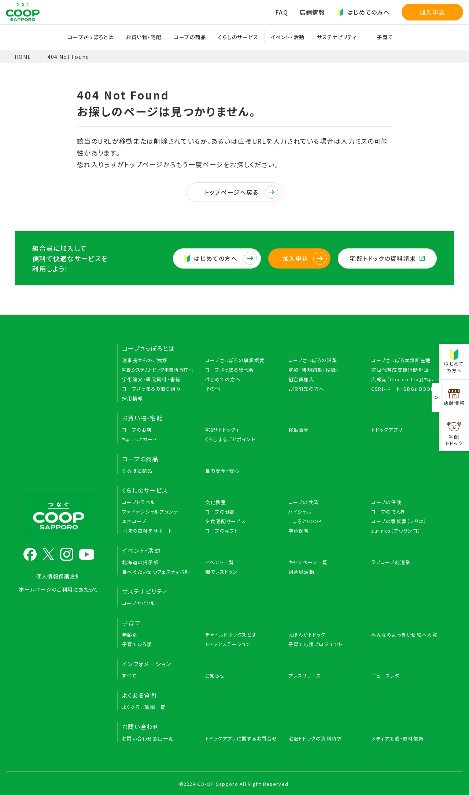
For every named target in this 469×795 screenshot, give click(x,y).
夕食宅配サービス (225, 521)
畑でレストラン (221, 571)
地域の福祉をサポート (147, 530)
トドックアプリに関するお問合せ (241, 738)
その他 (213, 388)
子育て (385, 37)
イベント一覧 (219, 562)
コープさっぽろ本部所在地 (401, 360)
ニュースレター (388, 675)
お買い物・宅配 (144, 37)
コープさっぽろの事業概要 (235, 360)
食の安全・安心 (222, 470)
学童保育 (298, 530)
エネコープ (134, 521)
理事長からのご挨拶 (145, 360)
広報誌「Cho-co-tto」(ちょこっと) (409, 379)
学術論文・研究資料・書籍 (151, 379)
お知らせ (215, 675)
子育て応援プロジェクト (315, 644)
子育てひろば (137, 644)
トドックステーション (228, 644)
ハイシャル (300, 511)
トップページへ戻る (241, 192)
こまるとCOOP (305, 521)
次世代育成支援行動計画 (400, 369)
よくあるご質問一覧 (144, 707)
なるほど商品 (137, 470)
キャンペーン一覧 (308, 562)
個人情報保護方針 (58, 576)
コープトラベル (138, 502)
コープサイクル (138, 603)
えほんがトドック (307, 634)
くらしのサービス (238, 37)
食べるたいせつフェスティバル (155, 571)
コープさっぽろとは (91, 37)
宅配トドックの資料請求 (387, 258)
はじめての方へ (363, 12)
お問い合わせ (140, 726)
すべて (129, 675)
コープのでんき (388, 511)
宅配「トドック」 (222, 429)
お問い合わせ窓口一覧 (148, 738)
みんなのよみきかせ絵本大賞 (404, 634)
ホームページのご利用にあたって (58, 589)
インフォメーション (147, 663)
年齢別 (130, 634)
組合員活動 (301, 571)
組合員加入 (301, 379)
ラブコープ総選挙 (390, 562)
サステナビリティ (337, 37)
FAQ (281, 12)
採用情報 (132, 398)
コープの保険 (386, 502)
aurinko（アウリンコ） (396, 530)
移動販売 (298, 429)
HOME (23, 56)
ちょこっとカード (139, 439)
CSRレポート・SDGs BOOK (402, 388)
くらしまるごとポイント (230, 439)
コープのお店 (137, 429)
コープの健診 (220, 511)
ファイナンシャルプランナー (153, 511)
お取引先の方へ (306, 388)
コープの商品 (190, 37)
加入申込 (432, 12)
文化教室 (215, 502)
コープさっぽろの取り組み (151, 388)
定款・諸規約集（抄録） (313, 369)
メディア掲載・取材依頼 (397, 738)
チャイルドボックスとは (230, 634)
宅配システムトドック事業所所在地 (157, 369)
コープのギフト (222, 530)
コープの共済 (303, 502)
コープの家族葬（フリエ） (398, 521)
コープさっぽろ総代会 (229, 369)
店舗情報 (312, 12)
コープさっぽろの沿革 (312, 360)
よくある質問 (139, 695)
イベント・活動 (288, 37)
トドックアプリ (387, 429)
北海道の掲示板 (140, 562)
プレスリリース (304, 675)
